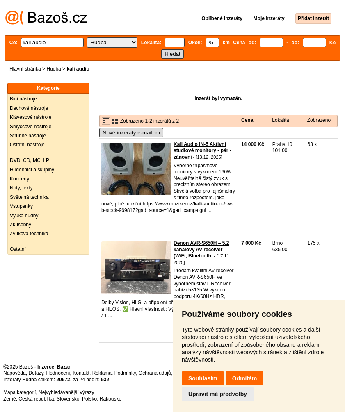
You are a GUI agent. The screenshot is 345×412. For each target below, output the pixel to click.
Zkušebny (20, 225)
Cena (247, 120)
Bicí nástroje (23, 99)
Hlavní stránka (25, 69)
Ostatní (18, 249)
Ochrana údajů (155, 373)
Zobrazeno (319, 120)
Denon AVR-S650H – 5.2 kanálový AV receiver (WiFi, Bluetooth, (201, 249)
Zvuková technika (29, 234)
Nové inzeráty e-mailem (131, 133)
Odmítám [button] (244, 378)
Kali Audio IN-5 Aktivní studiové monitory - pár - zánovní (202, 150)
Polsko (89, 399)
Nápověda (14, 373)
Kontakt (81, 373)
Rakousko (110, 399)
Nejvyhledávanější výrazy (66, 392)
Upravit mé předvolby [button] (217, 394)
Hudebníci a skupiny (32, 170)
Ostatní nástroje (27, 145)
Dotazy (35, 373)
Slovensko (68, 399)
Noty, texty (21, 188)
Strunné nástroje (28, 136)
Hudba (53, 69)
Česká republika (36, 399)
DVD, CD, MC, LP (29, 160)
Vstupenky (21, 206)
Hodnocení (58, 373)
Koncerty (19, 179)
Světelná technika (29, 197)
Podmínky (125, 373)
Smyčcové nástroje (30, 127)
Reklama (102, 373)
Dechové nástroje (29, 108)
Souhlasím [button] (202, 378)
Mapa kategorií (19, 392)
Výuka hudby (24, 216)
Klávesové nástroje (30, 117)
